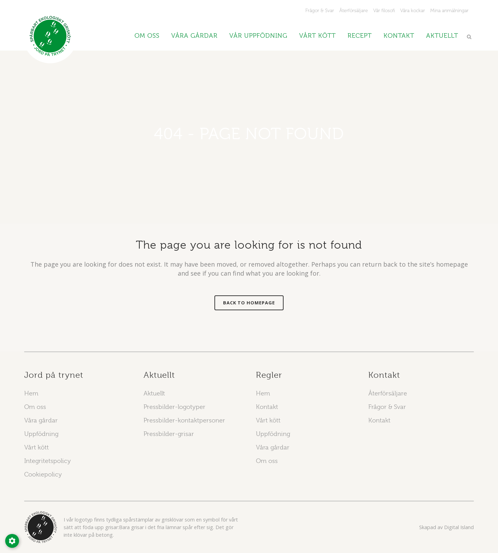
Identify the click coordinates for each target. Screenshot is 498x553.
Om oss (35, 406)
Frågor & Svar (319, 11)
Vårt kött (36, 447)
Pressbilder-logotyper (174, 406)
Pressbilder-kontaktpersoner (184, 420)
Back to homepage (249, 303)
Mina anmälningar (449, 11)
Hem (31, 393)
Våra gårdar (41, 420)
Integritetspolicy (47, 460)
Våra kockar (412, 11)
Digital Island (459, 527)
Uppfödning (41, 433)
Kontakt (267, 406)
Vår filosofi (384, 11)
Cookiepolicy (43, 474)
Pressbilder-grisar (169, 433)
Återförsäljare (353, 11)
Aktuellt (154, 393)
